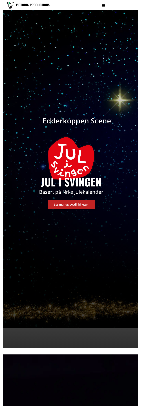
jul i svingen (71, 181)
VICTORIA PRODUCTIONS (33, 4)
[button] (103, 5)
